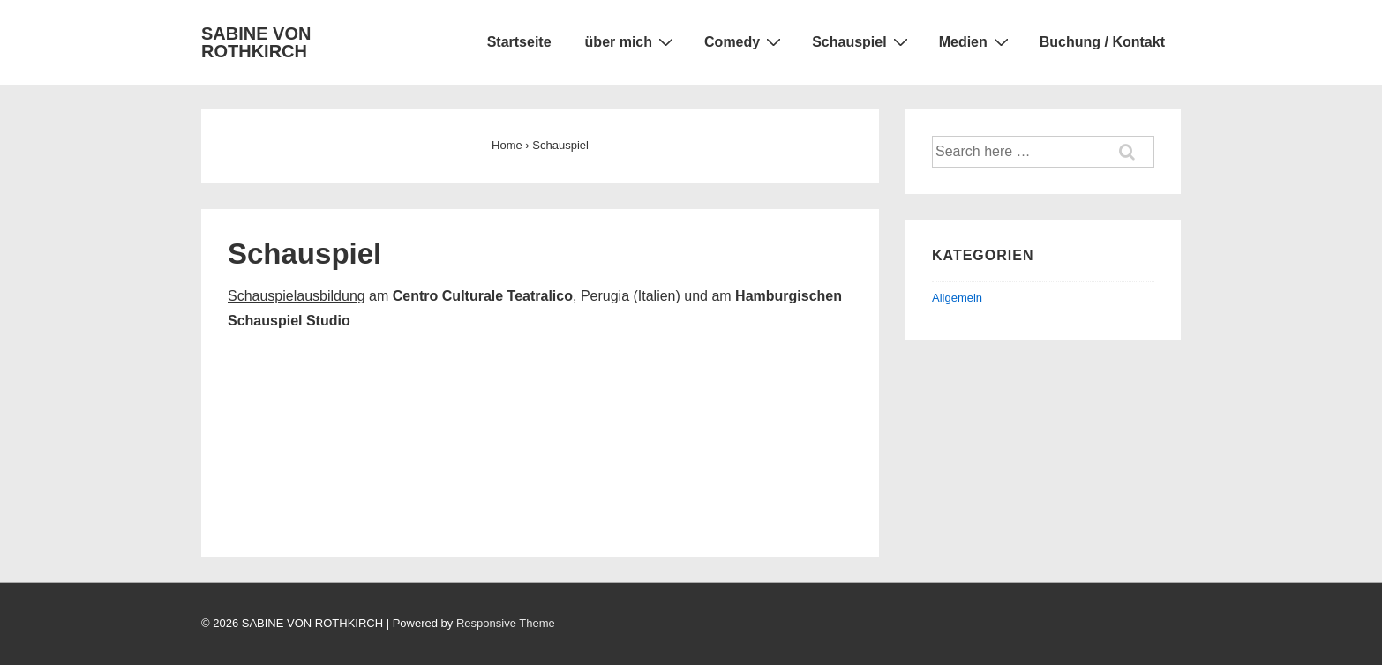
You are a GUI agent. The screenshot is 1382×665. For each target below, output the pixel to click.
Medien (976, 41)
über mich (631, 41)
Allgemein (957, 297)
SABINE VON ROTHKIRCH (256, 42)
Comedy (744, 41)
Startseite (519, 41)
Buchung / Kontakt (1102, 41)
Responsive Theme (505, 623)
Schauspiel (862, 41)
